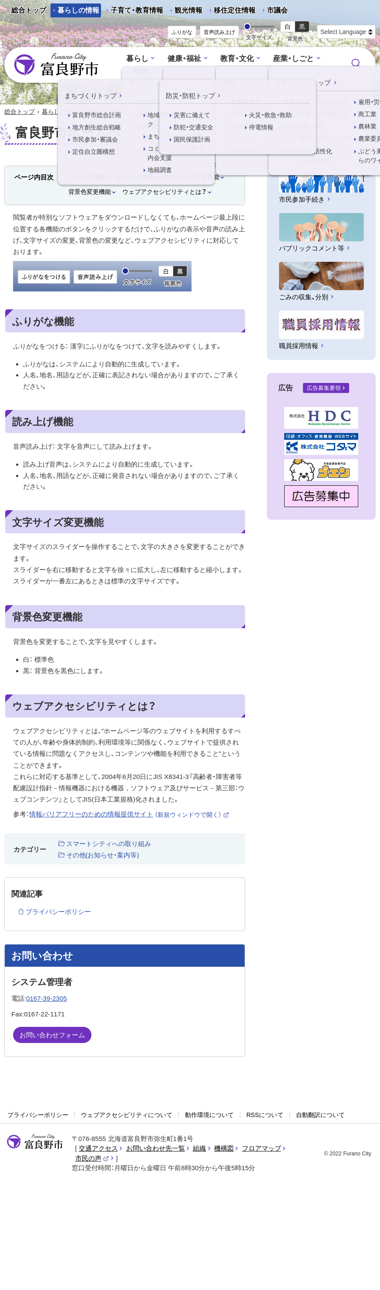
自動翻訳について (320, 1114)
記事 (91, 111)
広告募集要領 (324, 388)
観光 (141, 71)
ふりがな (182, 32)
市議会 (277, 10)
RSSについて (264, 1114)
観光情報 (185, 12)
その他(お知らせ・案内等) (102, 855)
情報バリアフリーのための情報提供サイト (129, 814)
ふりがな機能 (86, 176)
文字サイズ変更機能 (192, 176)
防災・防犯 (289, 71)
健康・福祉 (184, 58)
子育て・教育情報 (137, 10)
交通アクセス (98, 1148)
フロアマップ (261, 1148)
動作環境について (209, 1114)
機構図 (224, 1148)
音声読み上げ (219, 32)
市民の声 (92, 1158)
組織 (199, 1148)
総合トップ (28, 10)
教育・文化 (237, 58)
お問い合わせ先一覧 (155, 1148)
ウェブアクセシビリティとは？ (164, 191)
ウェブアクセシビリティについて (126, 1114)
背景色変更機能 (89, 191)
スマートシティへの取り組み (108, 843)
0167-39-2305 (46, 998)
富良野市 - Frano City (56, 65)
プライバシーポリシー (58, 911)
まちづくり (186, 71)
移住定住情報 (231, 12)
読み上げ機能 (134, 176)
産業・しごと (293, 58)
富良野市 (35, 1142)
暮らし (137, 58)
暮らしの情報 (78, 10)
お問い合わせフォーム (52, 1035)
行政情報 (239, 71)
